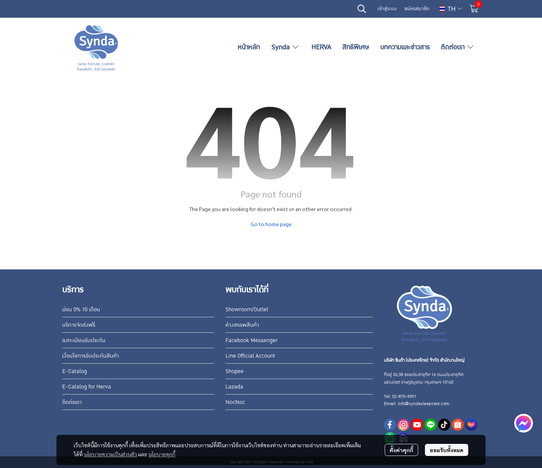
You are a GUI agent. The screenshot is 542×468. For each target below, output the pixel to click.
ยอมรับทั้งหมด (446, 450)
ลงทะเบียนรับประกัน (83, 340)
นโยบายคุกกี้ (161, 454)
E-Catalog (74, 371)
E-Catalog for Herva (86, 386)
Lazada (234, 386)
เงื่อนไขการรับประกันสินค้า (90, 355)
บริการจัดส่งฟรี (78, 324)
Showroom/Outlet (246, 309)
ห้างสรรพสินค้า (242, 324)
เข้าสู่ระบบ (387, 9)
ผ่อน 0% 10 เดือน (81, 309)
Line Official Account (250, 355)
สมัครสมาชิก (416, 9)
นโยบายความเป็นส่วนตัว (110, 454)
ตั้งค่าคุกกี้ (401, 450)
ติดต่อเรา (72, 402)
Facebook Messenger (251, 340)
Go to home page (271, 223)
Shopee (234, 371)
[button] (361, 8)
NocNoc (235, 402)
